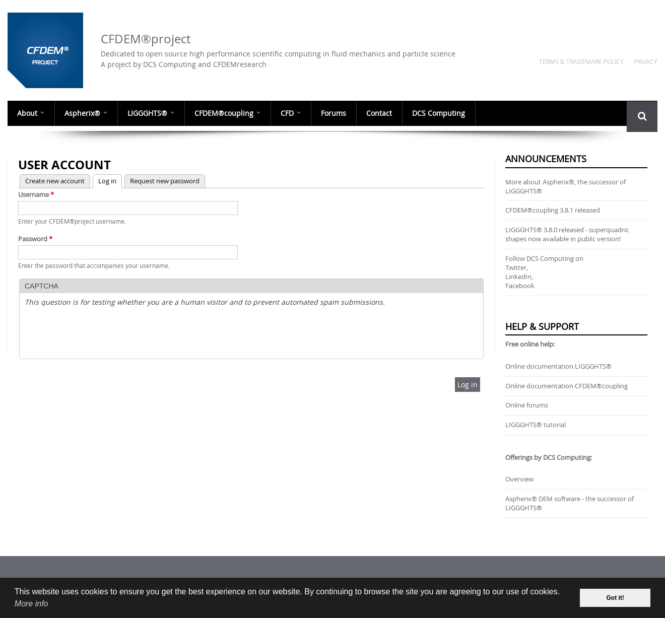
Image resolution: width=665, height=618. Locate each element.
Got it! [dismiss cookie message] (615, 597)
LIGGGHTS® (152, 113)
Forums (336, 113)
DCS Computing (442, 113)
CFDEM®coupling (229, 113)
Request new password (165, 180)
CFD (293, 113)
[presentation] (101, 334)
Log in (104, 180)
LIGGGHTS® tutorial (535, 425)
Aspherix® (86, 113)
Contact (382, 113)
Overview (519, 479)
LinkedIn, (519, 276)
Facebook (520, 286)
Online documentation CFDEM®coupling (566, 386)
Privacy (645, 61)
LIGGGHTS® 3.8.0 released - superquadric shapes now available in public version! (567, 234)
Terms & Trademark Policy (581, 61)
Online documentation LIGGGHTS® (558, 366)
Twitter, (516, 267)
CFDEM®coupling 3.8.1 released (552, 210)
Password (35, 238)
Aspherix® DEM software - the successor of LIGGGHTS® (569, 503)
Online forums (526, 405)
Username (36, 194)
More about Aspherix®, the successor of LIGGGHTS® (565, 186)
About (31, 113)
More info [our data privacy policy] (31, 603)
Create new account (55, 180)
